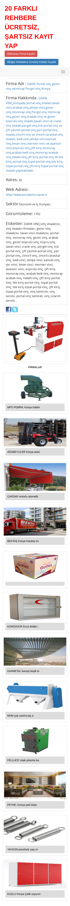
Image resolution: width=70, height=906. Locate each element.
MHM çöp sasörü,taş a (20, 715)
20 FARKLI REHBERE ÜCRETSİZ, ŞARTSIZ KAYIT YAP (29, 27)
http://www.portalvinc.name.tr (26, 195)
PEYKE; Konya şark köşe (22, 804)
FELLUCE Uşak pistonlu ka (23, 760)
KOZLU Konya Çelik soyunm (24, 894)
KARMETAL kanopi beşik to (23, 671)
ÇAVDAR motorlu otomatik (22, 496)
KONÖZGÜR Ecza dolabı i (22, 626)
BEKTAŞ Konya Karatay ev (23, 541)
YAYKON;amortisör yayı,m (22, 849)
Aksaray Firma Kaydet (21, 53)
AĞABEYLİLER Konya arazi (23, 451)
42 (20, 180)
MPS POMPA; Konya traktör (23, 407)
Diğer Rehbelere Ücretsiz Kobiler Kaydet (31, 62)
